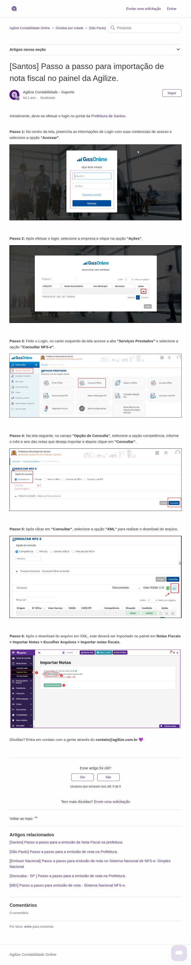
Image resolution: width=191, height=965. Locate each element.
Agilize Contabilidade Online (29, 28)
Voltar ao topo (24, 818)
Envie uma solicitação (112, 801)
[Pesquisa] (144, 28)
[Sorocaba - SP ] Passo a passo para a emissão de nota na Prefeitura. (67, 876)
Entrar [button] (171, 9)
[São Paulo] (97, 28)
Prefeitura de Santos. (108, 116)
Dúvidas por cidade (69, 28)
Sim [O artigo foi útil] (82, 777)
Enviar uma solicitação (143, 9)
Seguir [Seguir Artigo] (172, 93)
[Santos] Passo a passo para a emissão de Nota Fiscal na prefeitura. (66, 842)
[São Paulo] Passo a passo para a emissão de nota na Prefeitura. (63, 851)
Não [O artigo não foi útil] (108, 777)
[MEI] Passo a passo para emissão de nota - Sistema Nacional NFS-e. (67, 885)
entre (28, 926)
